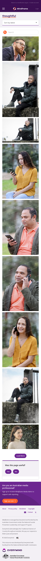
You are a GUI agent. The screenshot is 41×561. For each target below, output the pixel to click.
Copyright (31, 509)
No (16, 471)
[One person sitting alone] (20, 89)
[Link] (20, 8)
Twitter (37, 512)
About (4, 509)
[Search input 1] (20, 32)
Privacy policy (12, 509)
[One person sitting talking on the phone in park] (20, 339)
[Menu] (3, 8)
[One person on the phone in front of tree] (20, 48)
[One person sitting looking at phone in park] (20, 171)
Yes (8, 471)
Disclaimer (22, 509)
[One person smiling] (20, 437)
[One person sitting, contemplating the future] (20, 395)
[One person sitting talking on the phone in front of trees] (20, 283)
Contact (30, 512)
